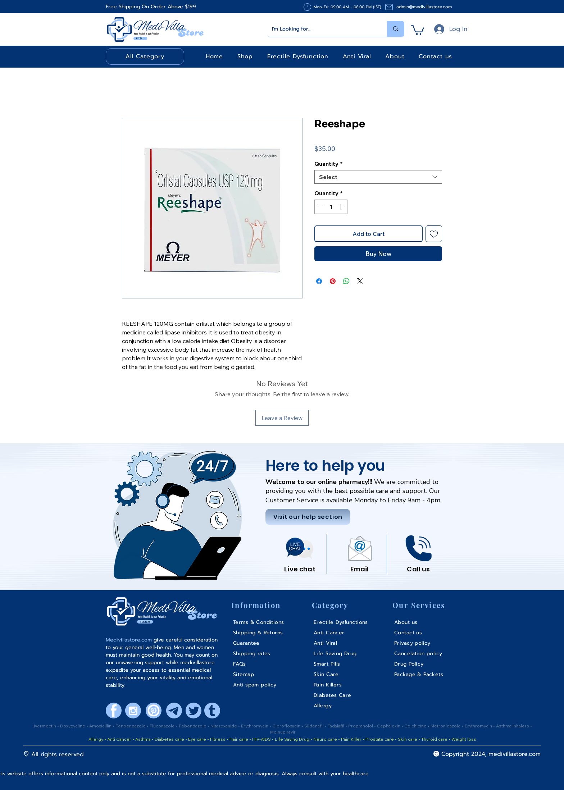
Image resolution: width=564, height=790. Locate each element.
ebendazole (194, 726)
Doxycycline (72, 726)
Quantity (328, 163)
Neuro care (324, 739)
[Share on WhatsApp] (346, 281)
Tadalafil (336, 726)
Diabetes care (169, 739)
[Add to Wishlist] (434, 233)
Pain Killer (350, 739)
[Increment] (341, 207)
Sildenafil (314, 726)
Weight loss (463, 739)
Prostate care (380, 739)
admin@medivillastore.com (424, 7)
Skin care (408, 739)
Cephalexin (389, 726)
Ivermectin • (46, 726)
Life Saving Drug (292, 739)
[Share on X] (360, 281)
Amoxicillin (101, 726)
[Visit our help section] (307, 517)
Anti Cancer (119, 739)
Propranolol (361, 726)
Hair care (238, 739)
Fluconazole (163, 726)
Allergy (95, 739)
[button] (417, 29)
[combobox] (378, 177)
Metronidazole (446, 726)
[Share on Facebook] (319, 281)
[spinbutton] (331, 207)
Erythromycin (255, 726)
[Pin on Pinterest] (332, 281)
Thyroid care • (435, 739)
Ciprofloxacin (286, 726)
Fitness (218, 739)
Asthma (143, 739)
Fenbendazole (131, 726)
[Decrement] (320, 207)
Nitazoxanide (224, 726)
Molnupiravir (283, 732)
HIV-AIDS (261, 739)
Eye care (196, 739)
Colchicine (416, 726)
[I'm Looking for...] (322, 29)
